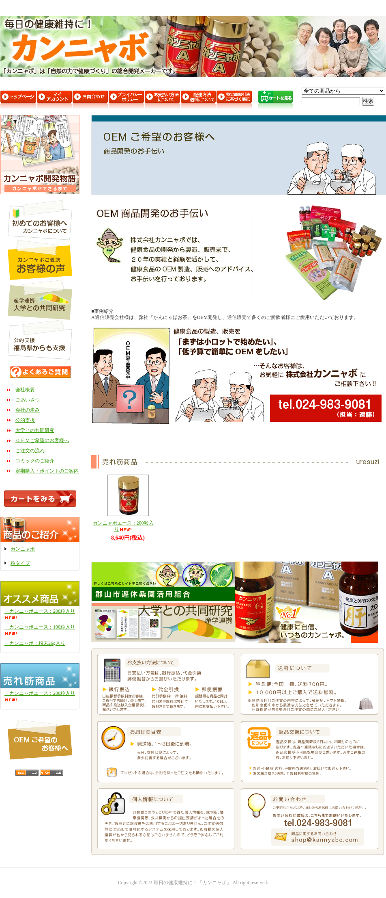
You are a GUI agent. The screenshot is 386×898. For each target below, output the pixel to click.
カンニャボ (23, 549)
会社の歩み (27, 410)
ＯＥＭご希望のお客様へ (42, 440)
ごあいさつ (27, 400)
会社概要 (25, 390)
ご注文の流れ (30, 450)
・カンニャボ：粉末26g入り (34, 643)
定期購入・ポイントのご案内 (47, 471)
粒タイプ (20, 563)
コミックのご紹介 (34, 461)
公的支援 (25, 420)
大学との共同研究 (34, 430)
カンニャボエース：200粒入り (123, 526)
